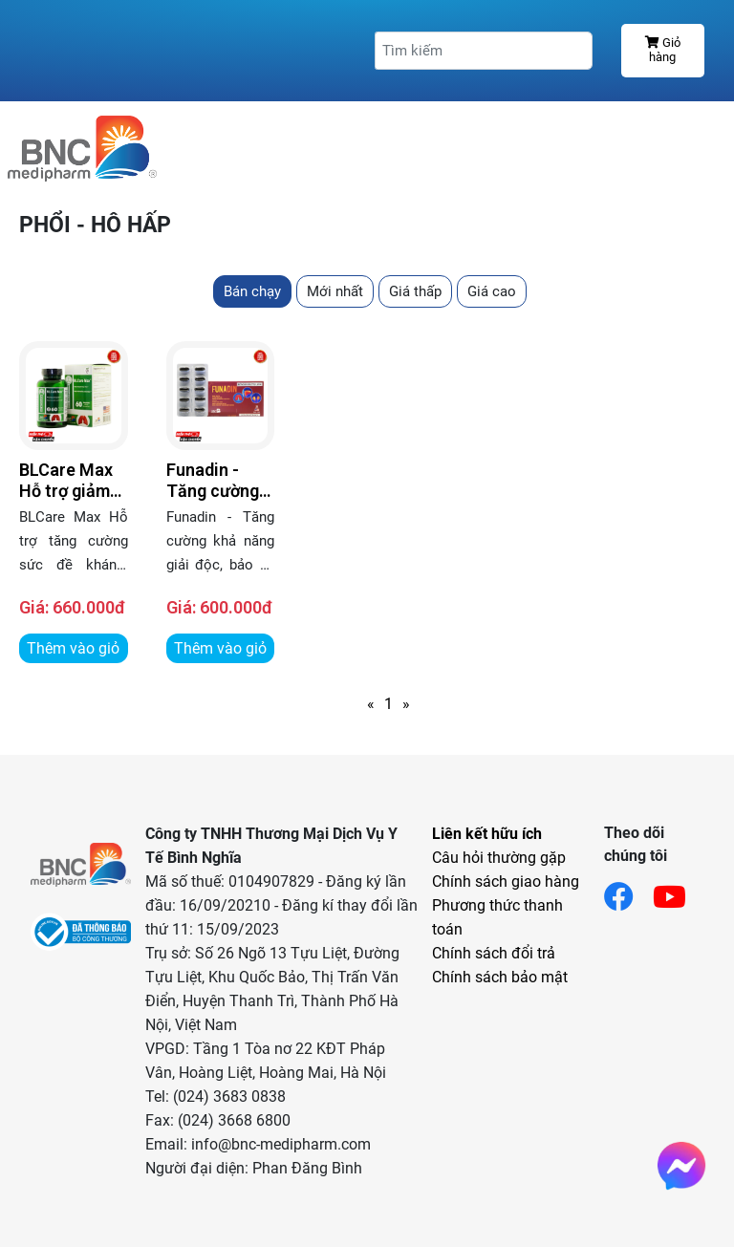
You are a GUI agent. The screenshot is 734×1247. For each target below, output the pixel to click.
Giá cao (491, 291)
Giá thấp (415, 291)
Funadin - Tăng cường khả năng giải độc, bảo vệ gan (217, 480)
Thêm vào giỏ (73, 648)
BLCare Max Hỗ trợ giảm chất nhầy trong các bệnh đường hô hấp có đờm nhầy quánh (66, 480)
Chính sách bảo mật (500, 977)
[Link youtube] (679, 891)
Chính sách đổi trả (493, 953)
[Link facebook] (628, 891)
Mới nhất (335, 291)
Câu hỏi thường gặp (499, 858)
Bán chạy (252, 291)
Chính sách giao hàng (505, 881)
